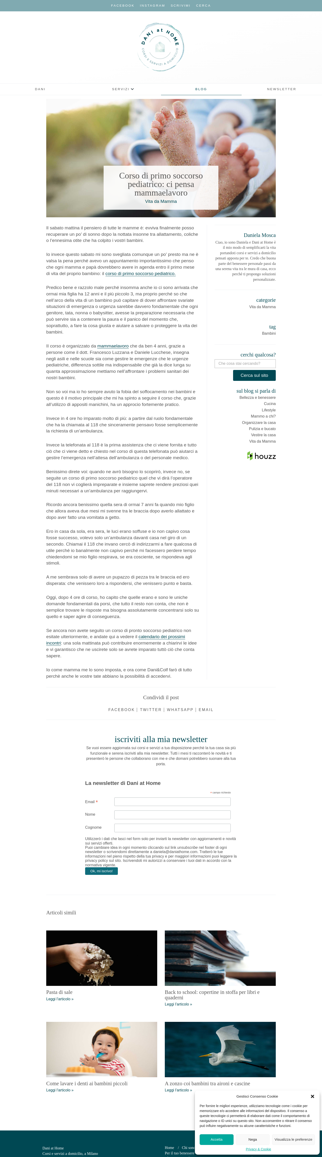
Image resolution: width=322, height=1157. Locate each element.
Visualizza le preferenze (293, 1139)
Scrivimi (181, 5)
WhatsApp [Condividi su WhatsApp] (180, 710)
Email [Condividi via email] (206, 710)
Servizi (120, 89)
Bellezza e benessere (257, 398)
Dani (40, 89)
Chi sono (188, 1148)
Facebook (123, 5)
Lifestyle (269, 410)
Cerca (203, 5)
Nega (252, 1139)
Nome (90, 814)
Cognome (93, 827)
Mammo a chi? (263, 416)
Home (169, 1148)
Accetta (216, 1139)
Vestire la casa (263, 435)
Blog (201, 89)
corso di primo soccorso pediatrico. (141, 273)
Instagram (152, 5)
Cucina (270, 404)
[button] (312, 1096)
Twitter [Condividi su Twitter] (151, 710)
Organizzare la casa (259, 423)
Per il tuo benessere (179, 1153)
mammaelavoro (113, 345)
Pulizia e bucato (262, 429)
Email (91, 802)
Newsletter (281, 89)
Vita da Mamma (161, 201)
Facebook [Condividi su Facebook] (121, 710)
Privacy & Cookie (258, 1149)
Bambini (269, 333)
